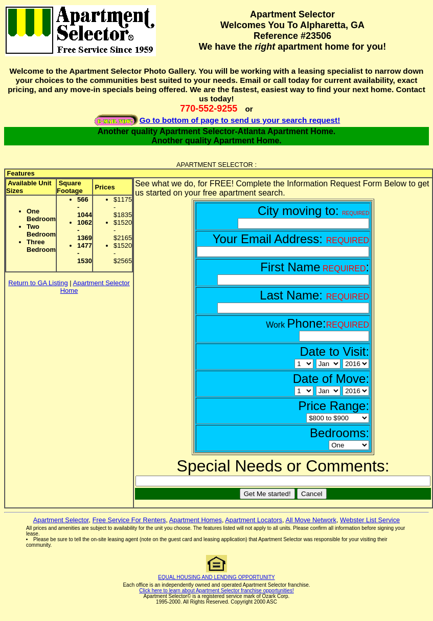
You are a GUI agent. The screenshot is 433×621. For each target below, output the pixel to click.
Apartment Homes (195, 520)
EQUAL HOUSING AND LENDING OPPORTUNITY (216, 577)
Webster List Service (370, 520)
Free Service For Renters (129, 520)
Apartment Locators (253, 520)
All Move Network (310, 520)
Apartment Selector (61, 520)
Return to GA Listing (37, 283)
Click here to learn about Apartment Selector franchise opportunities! (216, 590)
